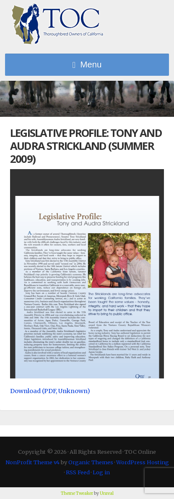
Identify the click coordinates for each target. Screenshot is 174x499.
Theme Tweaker (77, 493)
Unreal (107, 493)
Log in (101, 472)
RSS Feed (78, 472)
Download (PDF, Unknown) (50, 391)
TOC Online (57, 24)
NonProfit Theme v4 (32, 462)
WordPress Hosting (142, 462)
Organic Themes (90, 462)
